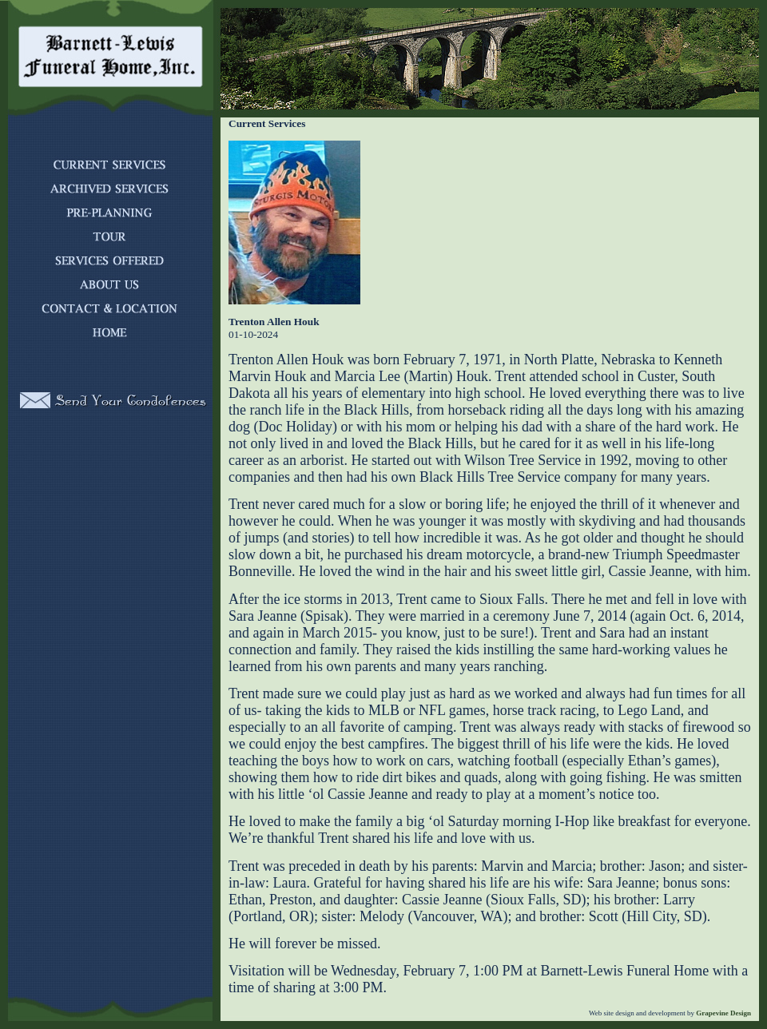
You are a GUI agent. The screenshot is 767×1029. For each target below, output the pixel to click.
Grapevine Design (722, 1013)
